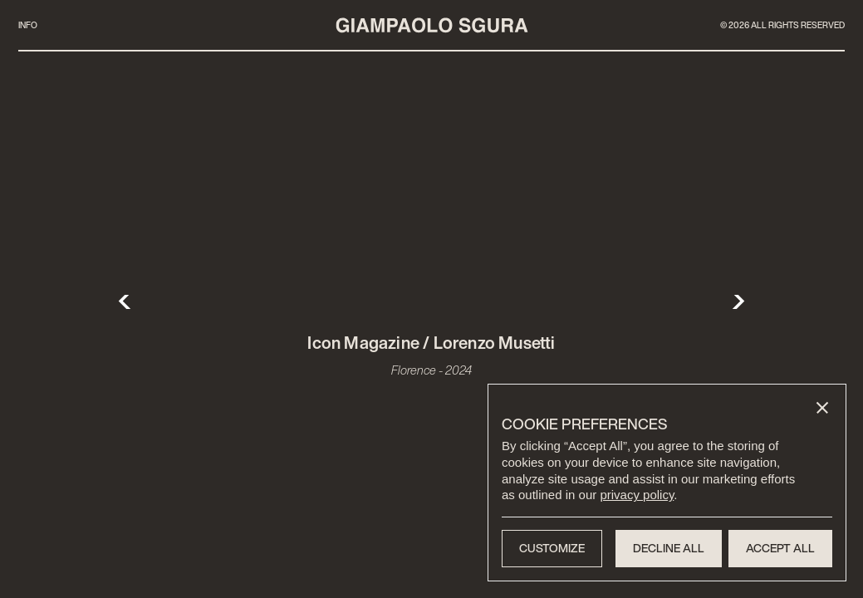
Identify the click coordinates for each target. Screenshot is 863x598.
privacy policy (637, 495)
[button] (822, 408)
